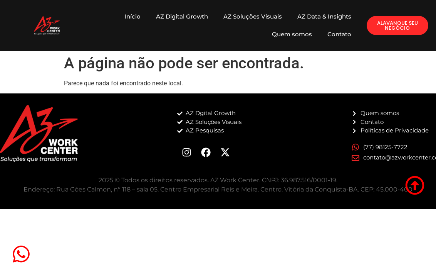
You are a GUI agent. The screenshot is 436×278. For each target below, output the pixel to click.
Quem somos (292, 34)
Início (132, 16)
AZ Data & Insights (324, 16)
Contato (339, 34)
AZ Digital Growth (182, 16)
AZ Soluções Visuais (252, 16)
